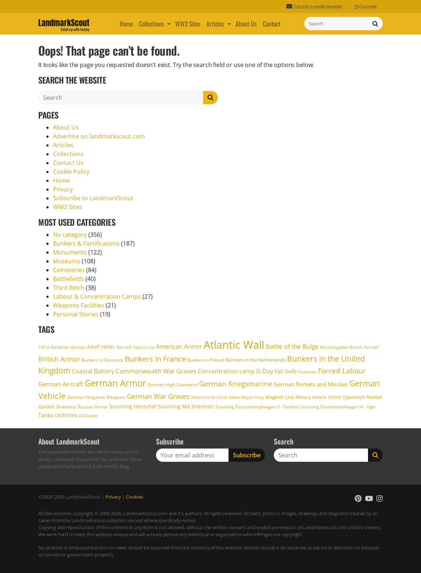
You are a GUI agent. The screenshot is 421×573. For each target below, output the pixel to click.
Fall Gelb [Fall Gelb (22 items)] (286, 371)
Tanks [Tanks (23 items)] (45, 415)
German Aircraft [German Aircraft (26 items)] (60, 384)
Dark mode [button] (365, 6)
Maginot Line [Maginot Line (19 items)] (279, 397)
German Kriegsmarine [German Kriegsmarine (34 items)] (235, 383)
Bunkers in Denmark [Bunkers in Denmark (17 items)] (102, 360)
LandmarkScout (63, 24)
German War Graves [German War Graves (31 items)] (158, 396)
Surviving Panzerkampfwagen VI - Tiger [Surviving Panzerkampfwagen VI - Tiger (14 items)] (338, 406)
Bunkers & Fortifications (86, 243)
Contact (271, 23)
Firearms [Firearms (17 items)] (307, 372)
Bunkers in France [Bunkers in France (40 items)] (155, 359)
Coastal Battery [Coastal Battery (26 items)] (93, 371)
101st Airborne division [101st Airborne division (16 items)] (61, 347)
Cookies (134, 496)
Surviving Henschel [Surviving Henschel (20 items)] (132, 406)
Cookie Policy (71, 172)
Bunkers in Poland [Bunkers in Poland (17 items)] (205, 360)
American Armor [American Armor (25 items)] (179, 346)
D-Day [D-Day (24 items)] (264, 371)
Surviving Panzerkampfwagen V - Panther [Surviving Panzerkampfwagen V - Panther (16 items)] (257, 406)
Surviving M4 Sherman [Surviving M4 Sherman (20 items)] (186, 406)
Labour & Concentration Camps (97, 296)
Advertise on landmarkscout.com (99, 136)
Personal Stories (76, 314)
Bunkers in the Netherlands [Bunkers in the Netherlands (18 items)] (256, 359)
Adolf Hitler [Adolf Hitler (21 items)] (101, 346)
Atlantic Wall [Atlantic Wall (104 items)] (234, 344)
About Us (246, 23)
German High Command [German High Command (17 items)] (173, 385)
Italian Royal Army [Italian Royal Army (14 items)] (246, 397)
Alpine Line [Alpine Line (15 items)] (144, 347)
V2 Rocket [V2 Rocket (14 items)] (88, 415)
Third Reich (68, 288)
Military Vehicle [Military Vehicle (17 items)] (311, 397)
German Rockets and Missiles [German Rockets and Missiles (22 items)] (311, 384)
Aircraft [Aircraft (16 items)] (124, 347)
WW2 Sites (188, 23)
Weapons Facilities (78, 305)
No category (70, 235)
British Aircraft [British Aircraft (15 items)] (364, 347)
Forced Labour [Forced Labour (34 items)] (342, 370)
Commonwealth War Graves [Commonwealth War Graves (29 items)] (156, 370)
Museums (66, 261)
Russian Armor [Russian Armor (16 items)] (93, 406)
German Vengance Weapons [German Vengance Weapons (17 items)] (96, 397)
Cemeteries (69, 270)
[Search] (336, 23)
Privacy (63, 189)
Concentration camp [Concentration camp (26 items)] (226, 371)
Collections (151, 23)
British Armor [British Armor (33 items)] (59, 358)
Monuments (70, 252)
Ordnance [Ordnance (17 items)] (66, 407)
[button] (169, 23)
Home (126, 23)
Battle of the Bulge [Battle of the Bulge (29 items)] (292, 346)
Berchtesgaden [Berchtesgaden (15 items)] (334, 347)
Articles (215, 23)
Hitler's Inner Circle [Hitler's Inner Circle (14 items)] (209, 397)
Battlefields (68, 279)
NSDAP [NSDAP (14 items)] (335, 397)
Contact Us (68, 163)
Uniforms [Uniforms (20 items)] (65, 415)
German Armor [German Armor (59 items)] (115, 383)
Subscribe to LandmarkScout (93, 198)
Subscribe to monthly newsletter (314, 6)
